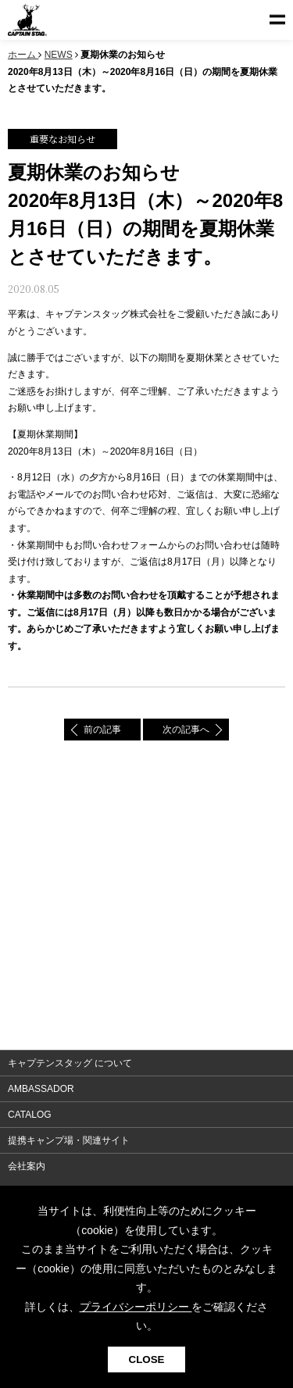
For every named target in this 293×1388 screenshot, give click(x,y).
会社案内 (26, 1166)
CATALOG (30, 1114)
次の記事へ (186, 729)
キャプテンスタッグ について (70, 1063)
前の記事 (102, 729)
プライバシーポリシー (136, 1307)
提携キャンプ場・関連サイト (69, 1140)
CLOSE (147, 1359)
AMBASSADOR (41, 1088)
